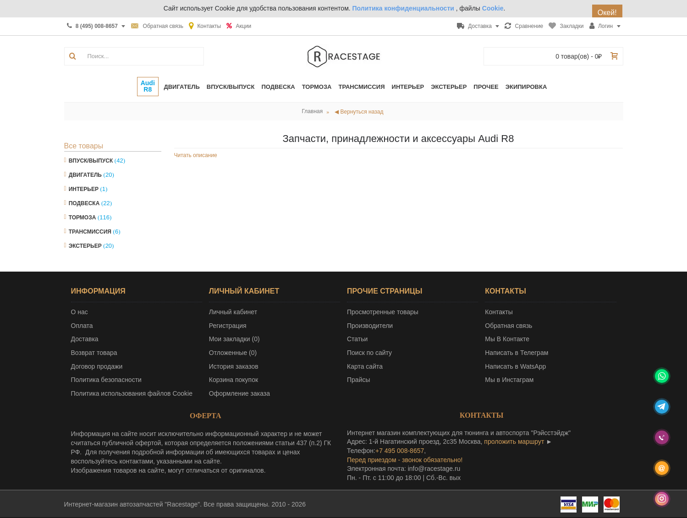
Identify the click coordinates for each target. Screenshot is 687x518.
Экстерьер (85, 246)
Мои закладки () (234, 339)
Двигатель (85, 175)
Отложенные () (233, 352)
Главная (312, 111)
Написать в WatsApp (515, 366)
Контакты (498, 312)
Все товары (84, 146)
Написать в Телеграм (516, 352)
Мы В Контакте (507, 339)
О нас (79, 312)
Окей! (608, 12)
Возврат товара (94, 352)
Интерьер (84, 189)
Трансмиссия (90, 232)
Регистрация (228, 325)
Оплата (82, 325)
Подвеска (84, 203)
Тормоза (82, 217)
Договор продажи (97, 366)
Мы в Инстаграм (509, 379)
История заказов (233, 366)
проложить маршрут (514, 441)
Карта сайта (365, 366)
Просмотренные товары (382, 312)
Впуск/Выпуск (91, 161)
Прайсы (358, 379)
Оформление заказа (239, 393)
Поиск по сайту (369, 352)
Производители (370, 325)
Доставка (85, 339)
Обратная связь (508, 325)
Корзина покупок (233, 379)
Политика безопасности (106, 379)
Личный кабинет (233, 312)
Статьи (357, 339)
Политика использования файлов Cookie (132, 393)
